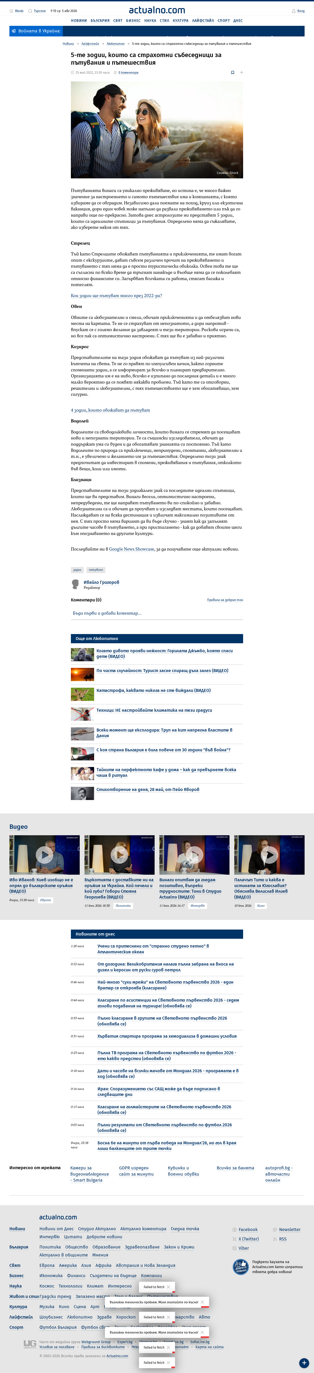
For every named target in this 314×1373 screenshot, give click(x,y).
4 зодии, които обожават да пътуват (110, 410)
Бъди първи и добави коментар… (107, 613)
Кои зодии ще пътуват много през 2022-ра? (116, 296)
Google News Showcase (131, 549)
